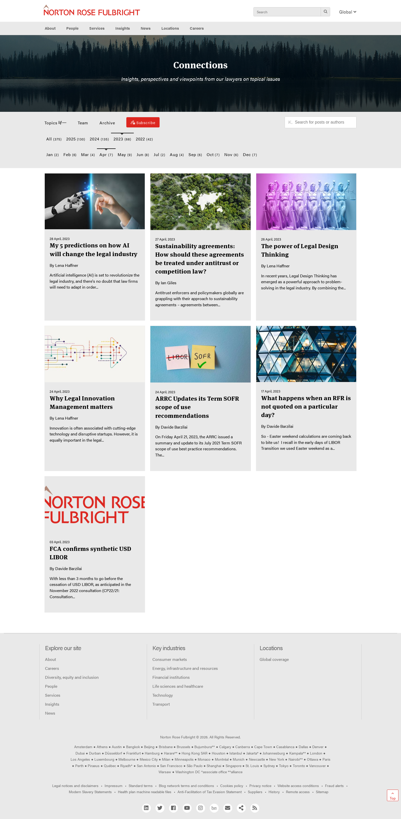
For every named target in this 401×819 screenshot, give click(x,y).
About (50, 659)
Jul (159, 154)
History (274, 791)
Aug (177, 154)
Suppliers (255, 791)
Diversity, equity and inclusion (72, 677)
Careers (52, 668)
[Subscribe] (143, 122)
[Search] (325, 11)
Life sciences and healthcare (177, 686)
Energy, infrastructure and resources (185, 668)
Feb (70, 154)
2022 (144, 139)
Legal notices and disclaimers (75, 785)
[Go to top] (392, 795)
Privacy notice (260, 785)
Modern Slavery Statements (90, 791)
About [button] (50, 28)
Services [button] (97, 28)
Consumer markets (169, 659)
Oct (213, 154)
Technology (162, 695)
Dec (250, 154)
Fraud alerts (334, 785)
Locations (170, 28)
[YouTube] (187, 808)
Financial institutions (171, 677)
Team (83, 123)
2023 (122, 139)
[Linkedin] (146, 808)
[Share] (241, 808)
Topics (55, 123)
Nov (231, 154)
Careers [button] (197, 28)
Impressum (113, 785)
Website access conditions (298, 785)
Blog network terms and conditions (186, 785)
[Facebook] (173, 808)
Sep (195, 154)
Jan (52, 154)
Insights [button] (122, 28)
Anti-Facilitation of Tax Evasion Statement (209, 791)
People (72, 28)
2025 (75, 139)
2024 (99, 139)
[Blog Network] (214, 808)
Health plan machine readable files (144, 791)
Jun (143, 154)
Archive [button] (107, 123)
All (54, 139)
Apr (106, 154)
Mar (88, 154)
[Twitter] (159, 808)
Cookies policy (231, 785)
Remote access (298, 791)
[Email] (227, 808)
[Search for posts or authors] (323, 122)
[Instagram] (200, 808)
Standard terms (141, 785)
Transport (161, 704)
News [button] (146, 28)
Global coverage (274, 659)
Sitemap (322, 791)
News (50, 713)
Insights (52, 704)
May (125, 154)
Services (52, 695)
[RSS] (254, 808)
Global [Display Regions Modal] (347, 11)
